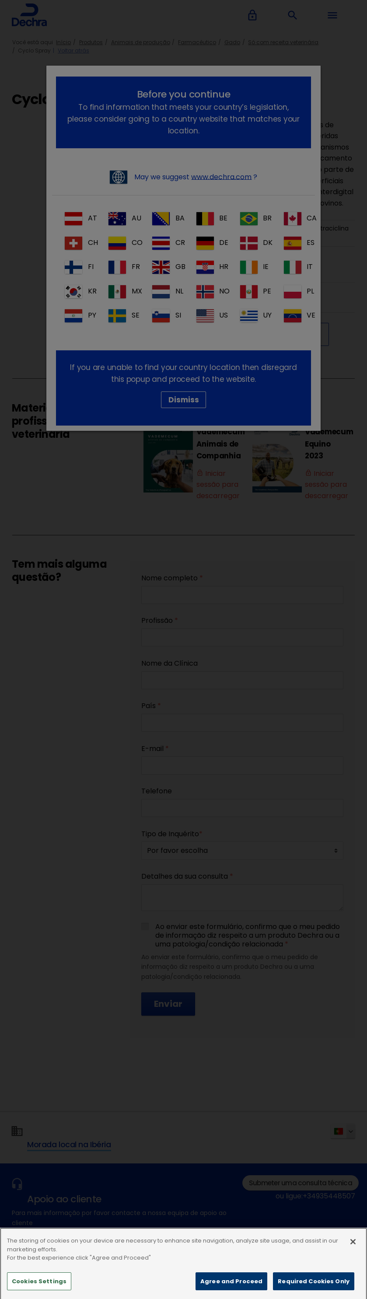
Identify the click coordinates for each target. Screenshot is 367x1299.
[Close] (353, 1255)
